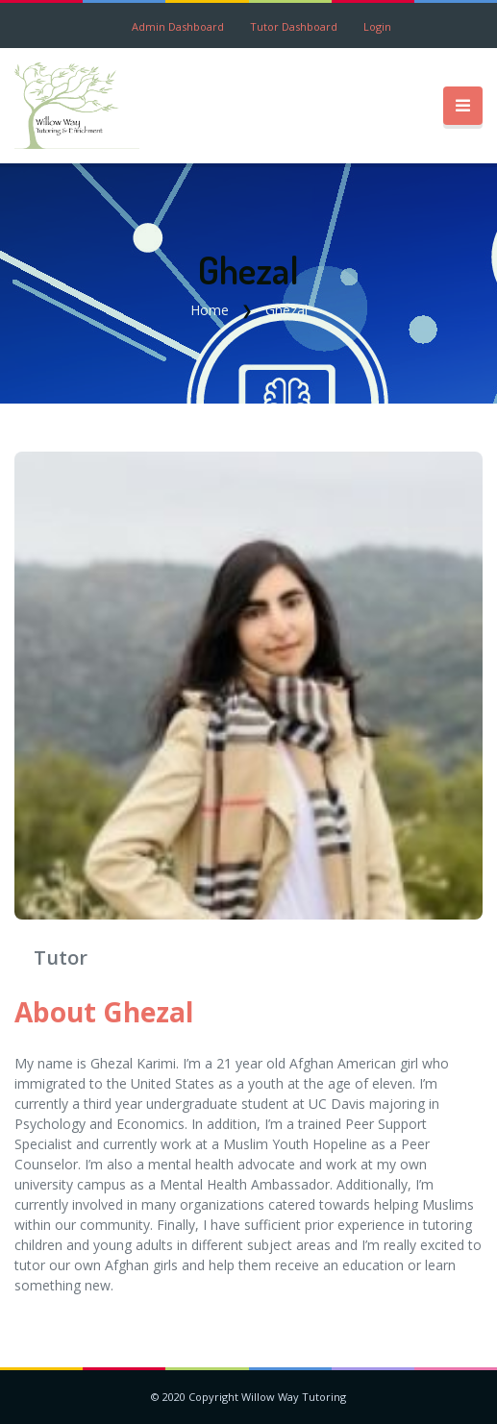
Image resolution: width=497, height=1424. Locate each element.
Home (209, 310)
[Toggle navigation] (463, 106)
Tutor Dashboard (293, 26)
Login (377, 26)
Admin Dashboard (178, 26)
